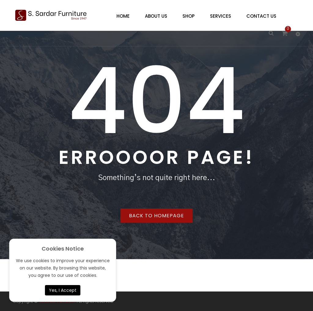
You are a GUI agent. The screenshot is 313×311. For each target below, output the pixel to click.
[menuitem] (121, 16)
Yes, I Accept (62, 290)
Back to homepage (156, 215)
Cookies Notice (63, 248)
